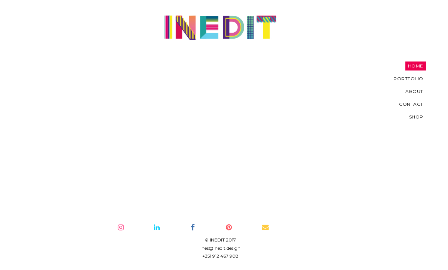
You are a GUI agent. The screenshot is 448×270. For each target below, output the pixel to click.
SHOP (65, 117)
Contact (60, 104)
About (63, 91)
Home (64, 66)
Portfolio (57, 78)
